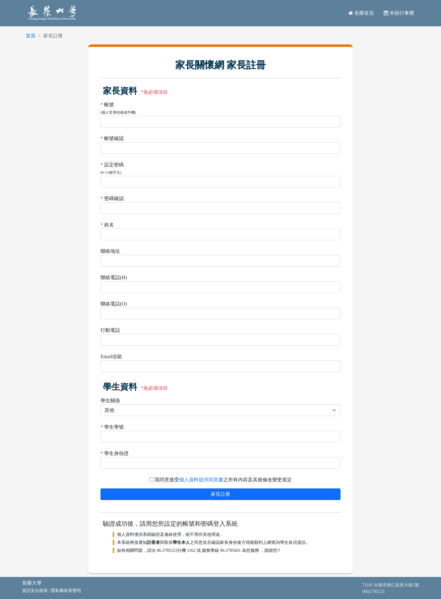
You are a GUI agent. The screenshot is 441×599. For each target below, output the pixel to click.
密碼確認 (114, 198)
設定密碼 (114, 164)
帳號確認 (114, 138)
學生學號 (114, 427)
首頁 (31, 35)
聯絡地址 (110, 251)
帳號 (109, 104)
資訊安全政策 (35, 590)
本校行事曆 (399, 13)
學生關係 (110, 400)
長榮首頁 (361, 13)
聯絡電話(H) (113, 277)
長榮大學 (32, 583)
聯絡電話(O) (113, 303)
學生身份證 (116, 453)
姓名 (109, 224)
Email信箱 (111, 356)
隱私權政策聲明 (66, 590)
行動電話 (110, 330)
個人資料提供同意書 (201, 479)
